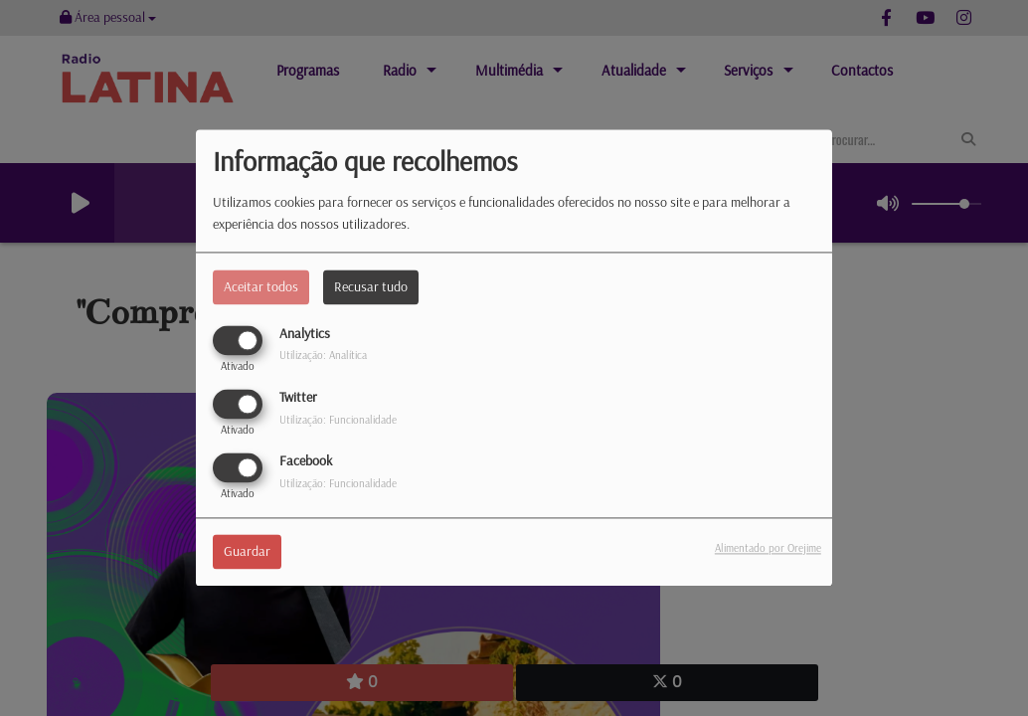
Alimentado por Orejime (768, 549)
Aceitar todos (261, 286)
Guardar (247, 552)
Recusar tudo (371, 286)
